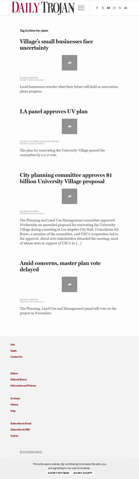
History (14, 404)
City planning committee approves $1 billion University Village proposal (66, 178)
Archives (15, 398)
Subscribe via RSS (20, 429)
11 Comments (38, 302)
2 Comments (38, 213)
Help (12, 410)
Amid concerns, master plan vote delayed (60, 266)
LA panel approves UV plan (54, 111)
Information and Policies (23, 385)
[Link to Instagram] (114, 8)
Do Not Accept (83, 473)
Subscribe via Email (20, 423)
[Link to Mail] (126, 8)
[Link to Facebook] (97, 8)
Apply (13, 350)
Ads (12, 344)
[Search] (70, 7)
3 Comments (38, 80)
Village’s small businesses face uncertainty (56, 44)
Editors (14, 373)
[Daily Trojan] (57, 7)
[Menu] (79, 7)
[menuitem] (70, 7)
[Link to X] (103, 8)
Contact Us (16, 356)
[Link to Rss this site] (120, 8)
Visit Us (14, 435)
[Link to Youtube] (108, 8)
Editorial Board (18, 379)
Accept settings (58, 473)
